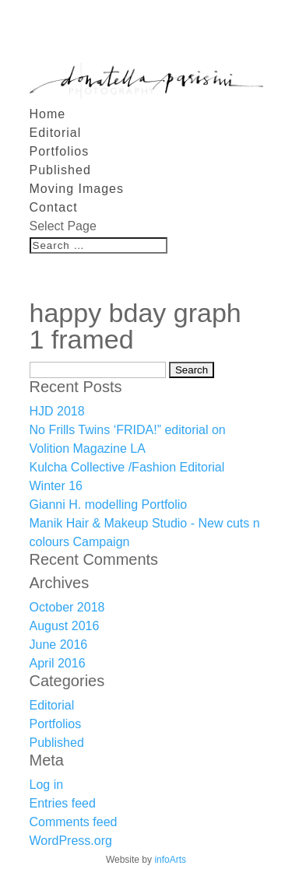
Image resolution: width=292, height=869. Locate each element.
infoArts (170, 859)
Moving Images (77, 188)
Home (48, 114)
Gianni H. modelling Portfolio (109, 504)
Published (60, 170)
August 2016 (65, 625)
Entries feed (63, 803)
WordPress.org (71, 840)
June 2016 (59, 644)
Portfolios (60, 151)
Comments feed (74, 822)
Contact (54, 207)
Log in (47, 784)
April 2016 (58, 663)
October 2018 (67, 607)
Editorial (56, 132)
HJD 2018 (57, 411)
